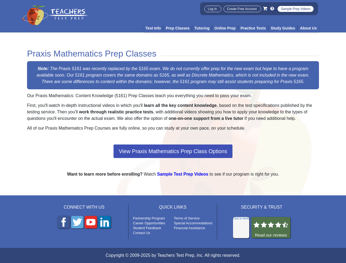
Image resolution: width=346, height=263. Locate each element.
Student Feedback (147, 228)
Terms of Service (186, 218)
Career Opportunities (149, 223)
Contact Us (141, 233)
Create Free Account (242, 9)
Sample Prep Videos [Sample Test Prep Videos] (295, 9)
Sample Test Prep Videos (182, 174)
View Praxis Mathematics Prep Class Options (173, 151)
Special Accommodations (193, 223)
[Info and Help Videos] (272, 8)
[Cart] (265, 8)
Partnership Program (149, 218)
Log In (213, 9)
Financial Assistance (189, 228)
